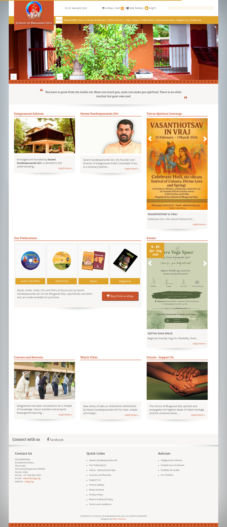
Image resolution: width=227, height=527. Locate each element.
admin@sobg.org (32, 478)
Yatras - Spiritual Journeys (102, 470)
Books (93, 281)
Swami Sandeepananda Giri (103, 460)
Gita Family (134, 8)
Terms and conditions (100, 504)
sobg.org (29, 481)
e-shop (107, 8)
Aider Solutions (119, 519)
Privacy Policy (96, 494)
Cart (119, 8)
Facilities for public (170, 470)
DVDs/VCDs (61, 281)
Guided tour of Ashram (172, 465)
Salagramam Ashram (171, 460)
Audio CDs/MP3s (30, 281)
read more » (65, 168)
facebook (55, 440)
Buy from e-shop (120, 296)
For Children (167, 475)
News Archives (96, 489)
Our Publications (97, 465)
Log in (150, 8)
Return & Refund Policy (101, 499)
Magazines (125, 281)
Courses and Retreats (100, 475)
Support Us (95, 479)
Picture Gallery (96, 484)
